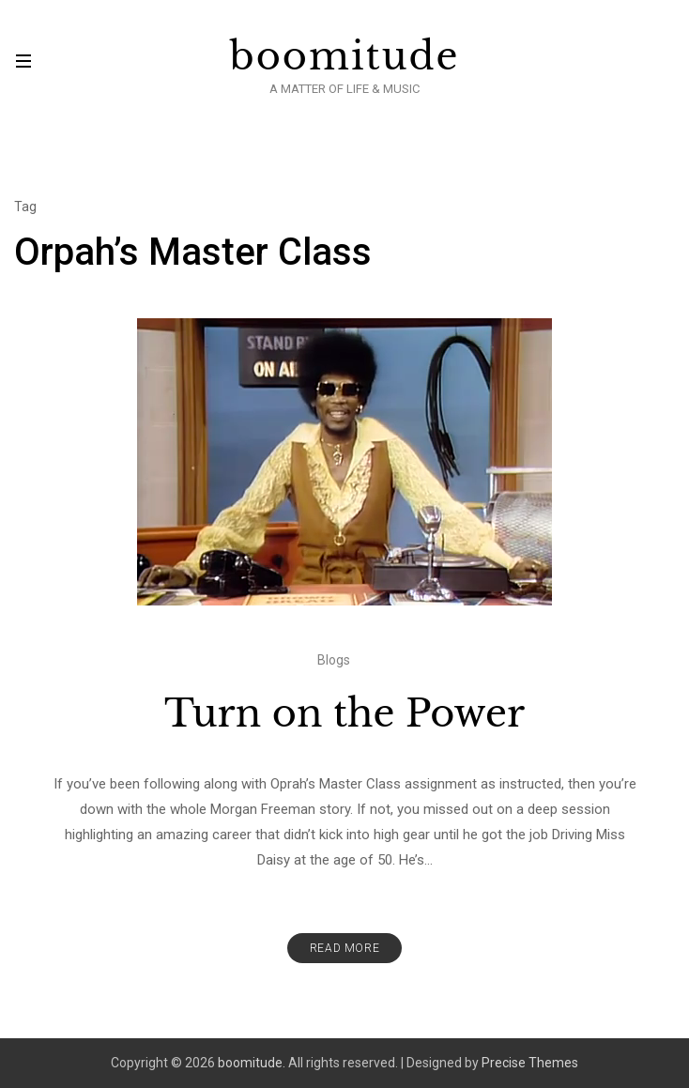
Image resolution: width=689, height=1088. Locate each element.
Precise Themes (530, 1062)
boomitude (345, 56)
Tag (25, 206)
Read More (344, 948)
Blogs (333, 659)
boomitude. (251, 1062)
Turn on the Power (344, 713)
